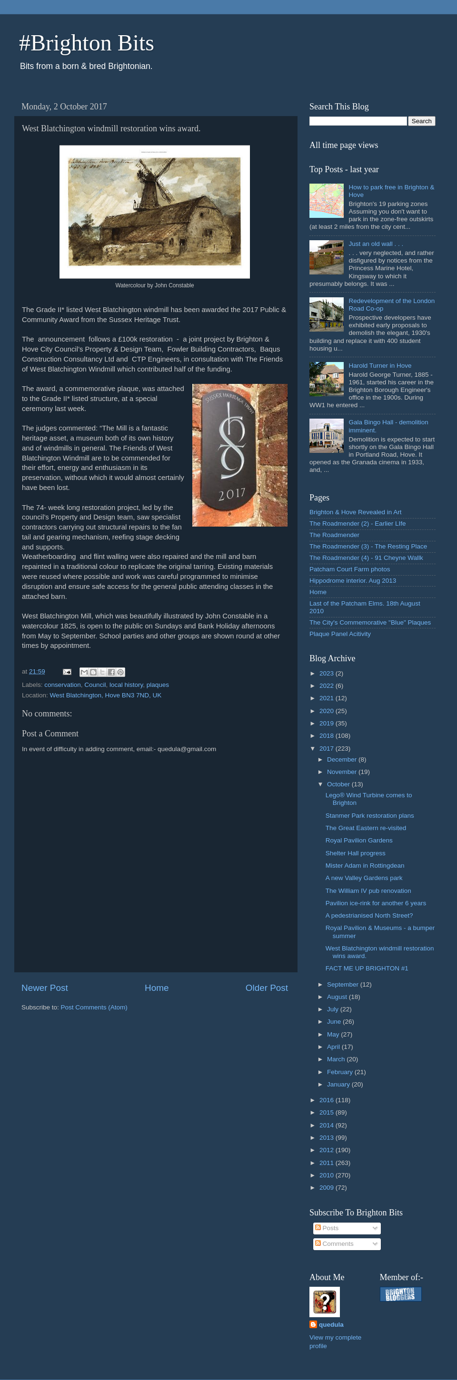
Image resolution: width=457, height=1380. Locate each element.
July (333, 1009)
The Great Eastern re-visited (366, 828)
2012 (327, 1150)
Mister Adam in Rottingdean (365, 865)
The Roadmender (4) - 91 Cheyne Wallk (366, 557)
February (341, 1072)
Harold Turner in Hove (379, 365)
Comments (334, 1243)
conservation (62, 684)
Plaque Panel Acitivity (340, 633)
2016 (327, 1100)
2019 (327, 723)
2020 (327, 710)
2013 (327, 1137)
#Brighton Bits (86, 42)
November (342, 771)
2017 (327, 748)
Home (157, 988)
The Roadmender (334, 534)
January (339, 1084)
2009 (327, 1187)
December (342, 759)
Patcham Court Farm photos (349, 569)
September (343, 984)
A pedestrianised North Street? (369, 915)
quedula (331, 1324)
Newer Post (44, 988)
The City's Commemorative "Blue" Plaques (370, 622)
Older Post (267, 988)
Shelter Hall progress (356, 853)
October (339, 784)
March (337, 1059)
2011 (327, 1162)
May (334, 1034)
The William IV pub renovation (368, 890)
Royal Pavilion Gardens (359, 840)
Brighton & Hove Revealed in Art (355, 512)
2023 (327, 673)
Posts (327, 1228)
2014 (327, 1125)
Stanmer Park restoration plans (370, 815)
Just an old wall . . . (375, 243)
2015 (327, 1112)
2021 (327, 698)
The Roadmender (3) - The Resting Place (368, 546)
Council (95, 684)
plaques (158, 684)
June (335, 1021)
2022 (327, 685)
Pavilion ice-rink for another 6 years (376, 903)
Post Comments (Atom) (94, 1007)
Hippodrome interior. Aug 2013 (352, 580)
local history (126, 684)
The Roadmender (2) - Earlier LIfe (357, 523)
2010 (327, 1175)
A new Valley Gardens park (364, 877)
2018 (327, 735)
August (338, 996)
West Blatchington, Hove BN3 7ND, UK (106, 695)
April (334, 1046)
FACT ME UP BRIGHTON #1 (367, 968)
